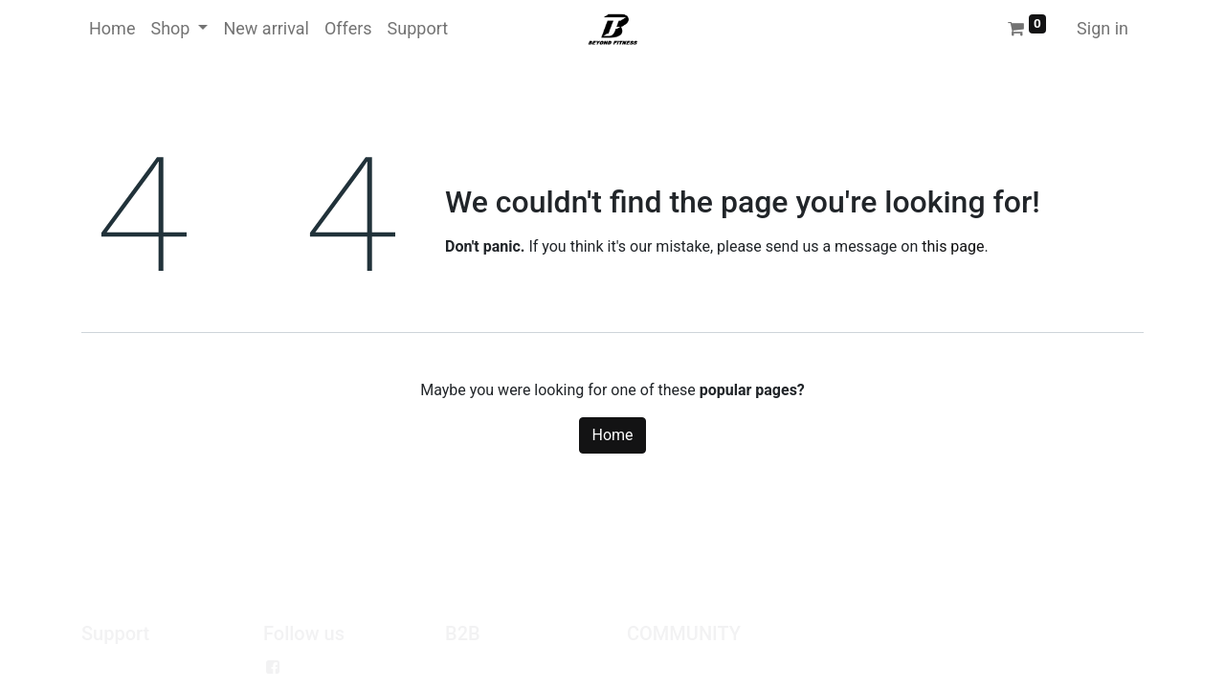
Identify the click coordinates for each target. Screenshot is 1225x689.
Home (612, 435)
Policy (101, 667)
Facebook (324, 667)
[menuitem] (112, 28)
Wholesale (480, 667)
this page (953, 246)
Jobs (643, 667)
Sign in (1102, 28)
